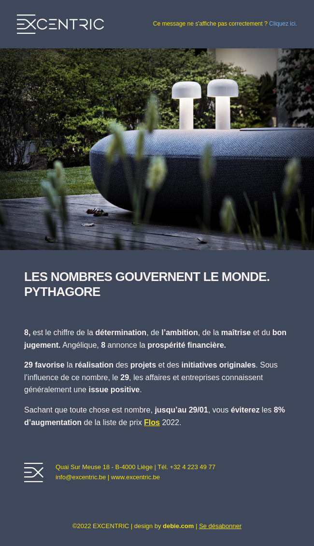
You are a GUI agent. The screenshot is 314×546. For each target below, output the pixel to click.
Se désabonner (220, 526)
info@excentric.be (81, 477)
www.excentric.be (135, 477)
